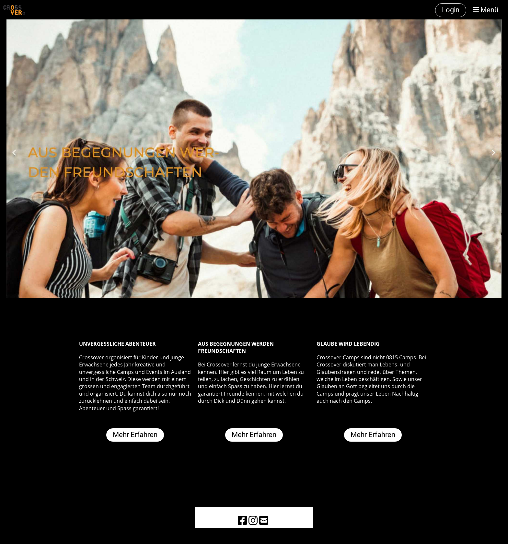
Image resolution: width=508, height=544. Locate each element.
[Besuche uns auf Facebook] (242, 520)
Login (450, 10)
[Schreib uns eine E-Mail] (263, 520)
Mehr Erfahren (135, 435)
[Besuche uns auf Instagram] (253, 520)
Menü (485, 10)
